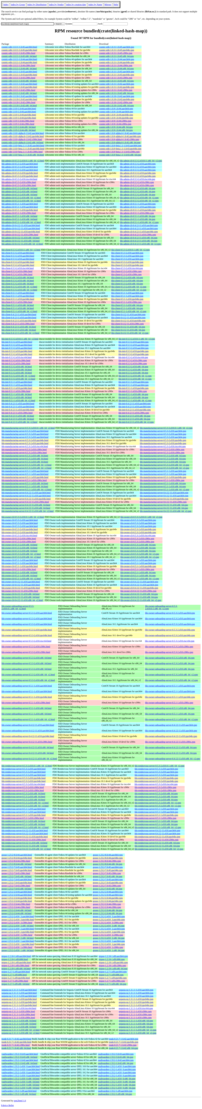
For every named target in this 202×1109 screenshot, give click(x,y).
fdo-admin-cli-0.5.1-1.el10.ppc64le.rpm (138, 210)
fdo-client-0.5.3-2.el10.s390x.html (17, 271)
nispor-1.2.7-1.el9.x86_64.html (15, 984)
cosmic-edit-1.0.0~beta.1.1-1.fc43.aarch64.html (23, 145)
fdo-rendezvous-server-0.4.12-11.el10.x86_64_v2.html (26, 849)
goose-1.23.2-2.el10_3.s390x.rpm (108, 922)
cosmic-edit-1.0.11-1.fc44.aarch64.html (19, 59)
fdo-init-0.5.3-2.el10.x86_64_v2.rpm (135, 376)
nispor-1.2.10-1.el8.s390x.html (15, 965)
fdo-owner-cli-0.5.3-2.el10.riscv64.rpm (138, 535)
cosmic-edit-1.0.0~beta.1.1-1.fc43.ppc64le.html (23, 148)
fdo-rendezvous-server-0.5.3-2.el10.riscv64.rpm (156, 784)
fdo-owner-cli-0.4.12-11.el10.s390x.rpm (138, 591)
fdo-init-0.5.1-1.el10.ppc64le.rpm (133, 388)
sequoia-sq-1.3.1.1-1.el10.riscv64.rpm (136, 1008)
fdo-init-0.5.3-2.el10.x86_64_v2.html (18, 376)
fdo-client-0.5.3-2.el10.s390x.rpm (126, 271)
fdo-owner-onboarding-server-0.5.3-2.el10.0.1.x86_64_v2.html (18, 607)
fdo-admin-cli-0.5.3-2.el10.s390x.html (19, 182)
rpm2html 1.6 (20, 1100)
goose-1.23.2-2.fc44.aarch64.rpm (108, 892)
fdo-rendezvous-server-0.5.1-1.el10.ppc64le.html (24, 815)
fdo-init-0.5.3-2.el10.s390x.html (16, 360)
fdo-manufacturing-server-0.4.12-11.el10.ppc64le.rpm (164, 499)
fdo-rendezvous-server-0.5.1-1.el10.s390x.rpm (155, 818)
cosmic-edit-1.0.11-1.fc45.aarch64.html (19, 47)
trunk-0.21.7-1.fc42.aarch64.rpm (123, 1039)
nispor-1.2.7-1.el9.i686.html (14, 975)
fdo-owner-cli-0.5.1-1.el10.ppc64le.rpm (138, 566)
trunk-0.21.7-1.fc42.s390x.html (16, 1045)
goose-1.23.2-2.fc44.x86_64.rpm (107, 910)
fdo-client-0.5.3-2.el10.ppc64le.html (18, 262)
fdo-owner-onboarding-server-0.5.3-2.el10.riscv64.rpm (169, 641)
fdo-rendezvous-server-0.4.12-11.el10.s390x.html (24, 840)
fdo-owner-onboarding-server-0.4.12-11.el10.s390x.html (27, 742)
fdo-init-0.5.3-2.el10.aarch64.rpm (133, 342)
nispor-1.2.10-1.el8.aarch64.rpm (113, 956)
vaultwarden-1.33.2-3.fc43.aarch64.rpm (116, 1054)
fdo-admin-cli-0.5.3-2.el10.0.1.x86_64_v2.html (23, 161)
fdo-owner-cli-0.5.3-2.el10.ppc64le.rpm (138, 529)
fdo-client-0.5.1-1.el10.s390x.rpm (126, 302)
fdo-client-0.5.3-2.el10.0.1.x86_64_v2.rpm (130, 250)
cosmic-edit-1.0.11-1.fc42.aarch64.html (19, 84)
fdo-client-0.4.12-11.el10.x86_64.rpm (128, 327)
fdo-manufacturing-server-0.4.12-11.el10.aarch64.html (26, 492)
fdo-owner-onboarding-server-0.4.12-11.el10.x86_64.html (28, 747)
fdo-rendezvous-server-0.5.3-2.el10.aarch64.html (24, 769)
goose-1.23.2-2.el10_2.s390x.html (17, 935)
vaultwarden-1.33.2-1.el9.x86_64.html (19, 1094)
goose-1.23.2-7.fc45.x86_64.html (17, 876)
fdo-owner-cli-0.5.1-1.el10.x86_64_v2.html (21, 578)
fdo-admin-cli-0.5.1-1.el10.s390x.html (19, 213)
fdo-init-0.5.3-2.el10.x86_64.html (17, 366)
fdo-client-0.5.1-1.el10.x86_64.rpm (127, 305)
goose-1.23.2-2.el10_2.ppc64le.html (18, 932)
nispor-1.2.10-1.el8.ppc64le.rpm (113, 962)
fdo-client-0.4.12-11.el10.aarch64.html (19, 314)
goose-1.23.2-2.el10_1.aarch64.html (18, 941)
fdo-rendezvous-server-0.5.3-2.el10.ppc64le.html (24, 778)
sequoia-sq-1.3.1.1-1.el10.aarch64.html (19, 990)
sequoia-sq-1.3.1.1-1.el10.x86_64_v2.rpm (137, 1030)
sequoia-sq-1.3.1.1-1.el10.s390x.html (18, 1011)
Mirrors (108, 4)
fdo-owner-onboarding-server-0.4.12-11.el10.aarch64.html (28, 725)
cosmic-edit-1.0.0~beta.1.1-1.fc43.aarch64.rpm (120, 145)
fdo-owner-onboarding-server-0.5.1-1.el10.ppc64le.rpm (170, 697)
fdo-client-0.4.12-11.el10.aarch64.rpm (128, 314)
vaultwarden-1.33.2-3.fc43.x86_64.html (19, 1057)
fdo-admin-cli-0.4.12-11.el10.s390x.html (20, 234)
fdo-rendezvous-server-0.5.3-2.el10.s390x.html (23, 787)
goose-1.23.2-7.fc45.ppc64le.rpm (108, 870)
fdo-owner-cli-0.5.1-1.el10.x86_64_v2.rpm (139, 578)
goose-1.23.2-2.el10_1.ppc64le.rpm (109, 944)
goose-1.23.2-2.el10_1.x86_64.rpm (108, 950)
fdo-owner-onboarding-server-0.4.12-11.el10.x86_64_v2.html (29, 758)
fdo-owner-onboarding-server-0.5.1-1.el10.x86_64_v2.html (28, 719)
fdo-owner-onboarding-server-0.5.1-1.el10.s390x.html (26, 702)
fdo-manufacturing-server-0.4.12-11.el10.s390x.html (25, 502)
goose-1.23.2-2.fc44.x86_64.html (17, 910)
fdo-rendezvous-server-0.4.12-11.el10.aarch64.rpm (157, 830)
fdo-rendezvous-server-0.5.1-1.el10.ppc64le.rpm (156, 815)
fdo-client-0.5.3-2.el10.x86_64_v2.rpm (128, 287)
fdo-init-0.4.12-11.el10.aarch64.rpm (134, 403)
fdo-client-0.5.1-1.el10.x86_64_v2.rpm (128, 311)
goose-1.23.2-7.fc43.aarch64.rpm (108, 879)
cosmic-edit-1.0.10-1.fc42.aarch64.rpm (116, 96)
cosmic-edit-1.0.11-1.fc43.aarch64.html (19, 71)
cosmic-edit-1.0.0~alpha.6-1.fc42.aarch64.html (23, 133)
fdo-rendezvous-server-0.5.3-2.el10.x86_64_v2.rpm (158, 803)
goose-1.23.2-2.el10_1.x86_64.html (18, 950)
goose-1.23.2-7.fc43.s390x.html (16, 885)
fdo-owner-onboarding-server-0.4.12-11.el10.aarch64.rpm (171, 725)
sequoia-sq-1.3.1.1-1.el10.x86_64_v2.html (21, 1030)
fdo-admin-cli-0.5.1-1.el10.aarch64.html (20, 204)
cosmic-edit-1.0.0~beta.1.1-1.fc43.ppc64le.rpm (120, 148)
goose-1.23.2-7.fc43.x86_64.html (17, 889)
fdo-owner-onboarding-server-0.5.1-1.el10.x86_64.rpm (170, 708)
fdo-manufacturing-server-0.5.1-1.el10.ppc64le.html (25, 477)
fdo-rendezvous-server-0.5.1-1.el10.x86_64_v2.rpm (158, 827)
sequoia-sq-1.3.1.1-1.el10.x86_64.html (19, 1021)
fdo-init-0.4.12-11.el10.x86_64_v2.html (19, 422)
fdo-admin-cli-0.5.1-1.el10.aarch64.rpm (138, 204)
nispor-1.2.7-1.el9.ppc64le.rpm (113, 978)
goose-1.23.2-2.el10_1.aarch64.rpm (109, 941)
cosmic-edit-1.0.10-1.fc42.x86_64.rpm (116, 105)
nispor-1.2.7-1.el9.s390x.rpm (112, 981)
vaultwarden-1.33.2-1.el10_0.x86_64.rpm (116, 1078)
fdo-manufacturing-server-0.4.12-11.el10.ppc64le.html (26, 499)
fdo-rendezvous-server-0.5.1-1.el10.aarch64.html (24, 809)
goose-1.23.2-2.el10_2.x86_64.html (18, 938)
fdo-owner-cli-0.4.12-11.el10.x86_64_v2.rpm (140, 600)
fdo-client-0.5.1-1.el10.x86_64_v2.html (19, 311)
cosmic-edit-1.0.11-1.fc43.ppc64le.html (19, 75)
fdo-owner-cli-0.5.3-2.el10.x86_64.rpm (138, 545)
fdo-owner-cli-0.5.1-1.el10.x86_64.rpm (138, 572)
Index (5, 4)
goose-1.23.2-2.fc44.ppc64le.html (17, 898)
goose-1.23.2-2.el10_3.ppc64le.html (18, 919)
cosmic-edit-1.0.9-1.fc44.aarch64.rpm (116, 108)
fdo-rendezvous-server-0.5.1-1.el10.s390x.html (23, 818)
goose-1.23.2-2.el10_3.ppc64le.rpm (109, 919)
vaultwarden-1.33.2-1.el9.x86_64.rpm (115, 1094)
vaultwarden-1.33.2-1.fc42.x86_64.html (19, 1063)
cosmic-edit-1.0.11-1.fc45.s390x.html (18, 53)
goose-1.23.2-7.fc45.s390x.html (16, 873)
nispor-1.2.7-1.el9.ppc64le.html (16, 978)
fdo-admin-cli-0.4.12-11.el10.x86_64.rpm (138, 238)
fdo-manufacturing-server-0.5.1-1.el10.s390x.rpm (162, 480)
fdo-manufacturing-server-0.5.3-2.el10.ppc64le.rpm (163, 440)
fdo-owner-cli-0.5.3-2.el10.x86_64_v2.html (21, 554)
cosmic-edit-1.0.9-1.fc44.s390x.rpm (115, 121)
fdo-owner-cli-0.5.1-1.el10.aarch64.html (20, 560)
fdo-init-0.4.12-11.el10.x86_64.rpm (134, 416)
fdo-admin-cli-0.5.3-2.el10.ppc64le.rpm (138, 173)
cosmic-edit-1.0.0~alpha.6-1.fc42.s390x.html (22, 139)
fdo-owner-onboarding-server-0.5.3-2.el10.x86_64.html (26, 658)
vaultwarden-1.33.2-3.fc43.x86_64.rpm (115, 1057)
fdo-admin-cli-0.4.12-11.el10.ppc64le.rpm (139, 231)
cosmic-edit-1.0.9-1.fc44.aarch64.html (19, 108)
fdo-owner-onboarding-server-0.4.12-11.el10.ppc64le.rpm (171, 736)
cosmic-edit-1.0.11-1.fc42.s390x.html (18, 90)
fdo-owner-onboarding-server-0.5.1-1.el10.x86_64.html (26, 708)
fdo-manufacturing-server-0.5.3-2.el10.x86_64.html (25, 455)
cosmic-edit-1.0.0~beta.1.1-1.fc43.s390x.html (22, 152)
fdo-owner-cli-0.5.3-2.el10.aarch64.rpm (138, 520)
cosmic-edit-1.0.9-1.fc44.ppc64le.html (19, 115)
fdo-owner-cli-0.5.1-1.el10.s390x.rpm (137, 569)
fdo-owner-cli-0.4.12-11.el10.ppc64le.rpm (139, 588)
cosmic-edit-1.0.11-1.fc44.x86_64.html (19, 68)
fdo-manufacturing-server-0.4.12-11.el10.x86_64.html (26, 505)
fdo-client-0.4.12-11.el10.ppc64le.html (19, 320)
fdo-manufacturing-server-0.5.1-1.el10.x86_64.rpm (163, 483)
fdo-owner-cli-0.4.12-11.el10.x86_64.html (21, 594)
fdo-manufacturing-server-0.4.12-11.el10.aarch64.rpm (164, 492)
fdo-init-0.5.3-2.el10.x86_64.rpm (133, 366)
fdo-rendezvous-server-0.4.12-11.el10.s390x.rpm (156, 840)
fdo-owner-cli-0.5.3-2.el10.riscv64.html (19, 535)
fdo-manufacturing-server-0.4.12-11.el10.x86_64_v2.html (28, 511)
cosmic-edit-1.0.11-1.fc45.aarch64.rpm (116, 47)
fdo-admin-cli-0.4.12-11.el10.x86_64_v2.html (22, 244)
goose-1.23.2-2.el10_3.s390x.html (17, 922)
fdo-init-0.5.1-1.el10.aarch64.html (17, 382)
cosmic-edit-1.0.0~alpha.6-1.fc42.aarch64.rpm (120, 133)
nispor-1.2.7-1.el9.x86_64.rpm (112, 984)
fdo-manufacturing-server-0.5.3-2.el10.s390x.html (24, 449)
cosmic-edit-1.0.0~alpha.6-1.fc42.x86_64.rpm (119, 142)
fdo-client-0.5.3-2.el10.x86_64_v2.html (19, 287)
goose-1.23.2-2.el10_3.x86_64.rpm (108, 926)
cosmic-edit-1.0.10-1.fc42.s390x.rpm (115, 102)
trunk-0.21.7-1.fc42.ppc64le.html (16, 1042)
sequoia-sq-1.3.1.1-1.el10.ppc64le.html (19, 999)
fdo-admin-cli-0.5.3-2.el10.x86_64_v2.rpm (139, 198)
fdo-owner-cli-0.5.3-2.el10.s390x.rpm (137, 538)
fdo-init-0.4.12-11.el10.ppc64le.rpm (134, 410)
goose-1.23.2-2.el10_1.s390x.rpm (108, 947)
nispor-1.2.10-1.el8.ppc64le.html (16, 962)
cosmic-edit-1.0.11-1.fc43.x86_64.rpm (116, 81)
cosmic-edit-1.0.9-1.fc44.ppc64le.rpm (116, 115)
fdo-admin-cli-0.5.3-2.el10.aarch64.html (20, 164)
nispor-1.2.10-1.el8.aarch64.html (16, 956)
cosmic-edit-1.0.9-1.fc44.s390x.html (18, 121)
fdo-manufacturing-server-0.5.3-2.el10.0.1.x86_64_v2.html (28, 428)
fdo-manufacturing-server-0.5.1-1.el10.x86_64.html (25, 483)
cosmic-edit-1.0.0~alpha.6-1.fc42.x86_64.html (22, 142)
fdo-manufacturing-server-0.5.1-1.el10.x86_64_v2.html (26, 489)
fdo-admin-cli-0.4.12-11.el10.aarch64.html (21, 225)
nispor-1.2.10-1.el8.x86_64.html (16, 968)
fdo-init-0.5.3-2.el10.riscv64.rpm (133, 357)
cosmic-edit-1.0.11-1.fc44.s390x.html (18, 65)
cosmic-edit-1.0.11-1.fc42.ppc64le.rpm (116, 87)
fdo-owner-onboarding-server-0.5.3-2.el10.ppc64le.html (27, 630)
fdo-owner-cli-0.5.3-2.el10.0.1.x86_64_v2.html (23, 517)
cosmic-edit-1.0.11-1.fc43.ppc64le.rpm (116, 75)
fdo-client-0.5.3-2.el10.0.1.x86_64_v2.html (21, 250)
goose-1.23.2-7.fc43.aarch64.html (17, 879)
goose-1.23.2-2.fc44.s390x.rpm (107, 904)
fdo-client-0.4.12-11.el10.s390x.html (18, 324)
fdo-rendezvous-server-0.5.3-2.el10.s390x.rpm (155, 787)
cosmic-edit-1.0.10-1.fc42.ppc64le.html (19, 99)
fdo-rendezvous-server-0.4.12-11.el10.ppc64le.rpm (157, 836)
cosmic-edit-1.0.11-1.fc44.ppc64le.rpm (116, 62)
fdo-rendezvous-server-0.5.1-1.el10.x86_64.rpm (156, 821)
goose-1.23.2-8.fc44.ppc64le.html (17, 858)
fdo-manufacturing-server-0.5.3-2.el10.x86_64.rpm (163, 455)
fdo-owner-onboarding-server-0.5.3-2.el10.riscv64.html (26, 641)
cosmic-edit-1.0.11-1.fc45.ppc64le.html (19, 50)
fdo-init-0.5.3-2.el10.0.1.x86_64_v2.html (20, 339)
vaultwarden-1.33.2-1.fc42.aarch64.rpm (116, 1060)
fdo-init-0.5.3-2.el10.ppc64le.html (17, 351)
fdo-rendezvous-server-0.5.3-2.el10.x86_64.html (23, 793)
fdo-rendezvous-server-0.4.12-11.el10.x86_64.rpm (157, 843)
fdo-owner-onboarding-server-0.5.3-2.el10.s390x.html (26, 646)
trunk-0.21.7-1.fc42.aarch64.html (16, 1039)
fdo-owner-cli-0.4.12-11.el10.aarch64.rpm (139, 582)
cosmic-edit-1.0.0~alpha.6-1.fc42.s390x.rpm (119, 139)
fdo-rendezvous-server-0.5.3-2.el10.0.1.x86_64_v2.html (27, 766)
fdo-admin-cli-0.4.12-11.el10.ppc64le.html (21, 231)
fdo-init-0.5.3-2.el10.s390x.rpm (132, 360)
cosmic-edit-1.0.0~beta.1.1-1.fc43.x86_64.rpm (120, 155)
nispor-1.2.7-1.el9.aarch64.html (16, 971)
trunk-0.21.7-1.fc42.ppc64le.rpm (123, 1042)
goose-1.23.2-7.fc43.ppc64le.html (17, 882)
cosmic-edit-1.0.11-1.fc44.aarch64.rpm (116, 59)
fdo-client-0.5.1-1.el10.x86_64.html (18, 305)
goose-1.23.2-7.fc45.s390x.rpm (107, 873)
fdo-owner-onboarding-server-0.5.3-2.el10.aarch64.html (27, 613)
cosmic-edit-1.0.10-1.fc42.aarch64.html (19, 96)
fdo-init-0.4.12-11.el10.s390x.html (17, 413)
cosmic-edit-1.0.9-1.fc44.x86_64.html (19, 127)
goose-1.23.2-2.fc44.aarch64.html (17, 892)
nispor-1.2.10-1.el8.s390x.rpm (112, 965)
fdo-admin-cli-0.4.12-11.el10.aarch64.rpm (139, 225)
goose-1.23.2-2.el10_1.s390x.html (17, 947)
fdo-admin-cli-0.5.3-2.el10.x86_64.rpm (137, 188)
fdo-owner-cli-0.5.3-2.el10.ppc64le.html (20, 529)
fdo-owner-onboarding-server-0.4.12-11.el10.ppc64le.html (28, 736)
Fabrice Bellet (7, 1105)
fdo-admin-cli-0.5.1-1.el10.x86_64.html (19, 216)
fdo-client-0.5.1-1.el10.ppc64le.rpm (127, 299)
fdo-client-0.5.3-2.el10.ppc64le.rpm (127, 262)
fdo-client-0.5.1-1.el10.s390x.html (17, 302)
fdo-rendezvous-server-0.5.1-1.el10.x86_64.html (23, 821)
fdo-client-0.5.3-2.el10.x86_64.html (18, 277)
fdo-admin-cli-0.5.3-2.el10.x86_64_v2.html (21, 198)
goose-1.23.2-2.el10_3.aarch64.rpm (109, 916)
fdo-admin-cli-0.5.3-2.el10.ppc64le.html (20, 173)
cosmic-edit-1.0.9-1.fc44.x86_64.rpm (116, 127)
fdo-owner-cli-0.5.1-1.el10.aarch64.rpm (138, 560)
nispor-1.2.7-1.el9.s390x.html (15, 981)
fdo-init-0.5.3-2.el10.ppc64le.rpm (133, 351)
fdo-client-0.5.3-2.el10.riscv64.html (18, 268)
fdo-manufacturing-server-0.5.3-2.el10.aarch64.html (25, 431)
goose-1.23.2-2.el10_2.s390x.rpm (108, 935)
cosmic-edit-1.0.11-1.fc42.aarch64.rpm (116, 84)
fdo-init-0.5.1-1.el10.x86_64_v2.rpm (135, 400)
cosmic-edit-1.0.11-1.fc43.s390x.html (18, 78)
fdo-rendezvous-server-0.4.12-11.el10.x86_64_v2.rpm (159, 849)
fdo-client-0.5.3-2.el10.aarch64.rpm (127, 253)
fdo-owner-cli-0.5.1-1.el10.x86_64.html (19, 572)
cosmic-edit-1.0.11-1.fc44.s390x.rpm (115, 65)
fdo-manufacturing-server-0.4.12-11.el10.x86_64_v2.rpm (165, 511)
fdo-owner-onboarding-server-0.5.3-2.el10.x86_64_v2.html (28, 674)
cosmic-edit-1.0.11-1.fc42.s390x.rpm (115, 90)
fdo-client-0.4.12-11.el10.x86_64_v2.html (20, 333)
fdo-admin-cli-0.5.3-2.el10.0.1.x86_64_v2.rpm (141, 161)
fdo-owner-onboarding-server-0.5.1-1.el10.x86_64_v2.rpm (171, 719)
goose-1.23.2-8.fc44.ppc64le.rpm (108, 858)
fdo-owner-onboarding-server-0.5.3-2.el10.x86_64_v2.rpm (171, 674)
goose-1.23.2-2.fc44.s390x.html (16, 904)
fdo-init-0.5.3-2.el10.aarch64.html (17, 342)
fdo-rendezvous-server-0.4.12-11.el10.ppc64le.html (25, 836)
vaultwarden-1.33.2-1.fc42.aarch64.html (20, 1060)
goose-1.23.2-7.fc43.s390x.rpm (107, 885)
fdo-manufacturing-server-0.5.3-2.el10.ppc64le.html (25, 440)
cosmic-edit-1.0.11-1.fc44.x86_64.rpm (116, 68)
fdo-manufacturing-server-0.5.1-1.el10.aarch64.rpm (163, 471)
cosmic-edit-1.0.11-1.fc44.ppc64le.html (19, 62)
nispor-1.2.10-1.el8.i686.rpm (112, 959)
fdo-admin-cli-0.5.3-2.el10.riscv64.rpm (137, 179)
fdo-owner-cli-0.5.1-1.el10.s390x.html (19, 569)
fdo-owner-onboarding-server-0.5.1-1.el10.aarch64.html (27, 686)
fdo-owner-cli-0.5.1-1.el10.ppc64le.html (20, 566)
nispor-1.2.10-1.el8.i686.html (15, 959)
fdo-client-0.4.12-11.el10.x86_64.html (19, 327)
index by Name (95, 4)
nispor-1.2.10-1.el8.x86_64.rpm (113, 968)
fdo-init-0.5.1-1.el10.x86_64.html (17, 394)
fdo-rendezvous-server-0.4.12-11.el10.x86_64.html (24, 843)
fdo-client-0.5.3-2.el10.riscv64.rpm (127, 268)
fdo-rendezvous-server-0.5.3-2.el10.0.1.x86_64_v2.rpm (159, 766)
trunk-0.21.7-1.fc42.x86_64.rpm (123, 1048)
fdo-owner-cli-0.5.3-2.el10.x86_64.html (19, 545)
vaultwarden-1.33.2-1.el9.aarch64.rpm (115, 1091)
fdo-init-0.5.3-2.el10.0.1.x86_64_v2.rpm (136, 339)
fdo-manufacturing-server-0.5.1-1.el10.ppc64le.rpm (163, 477)
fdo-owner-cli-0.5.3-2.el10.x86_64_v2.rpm (139, 554)
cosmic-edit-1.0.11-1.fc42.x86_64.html (19, 93)
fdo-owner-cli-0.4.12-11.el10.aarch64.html (21, 582)
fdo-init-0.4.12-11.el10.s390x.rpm (133, 413)
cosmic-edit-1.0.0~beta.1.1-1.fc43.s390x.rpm (119, 152)
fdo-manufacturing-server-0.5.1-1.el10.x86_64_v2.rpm (164, 489)
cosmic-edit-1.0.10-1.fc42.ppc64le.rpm (116, 99)
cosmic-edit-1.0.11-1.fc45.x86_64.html (19, 56)
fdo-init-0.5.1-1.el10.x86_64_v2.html (18, 400)
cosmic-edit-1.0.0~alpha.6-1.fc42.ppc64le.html (23, 136)
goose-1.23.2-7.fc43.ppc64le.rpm (108, 882)
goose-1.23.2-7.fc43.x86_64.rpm (107, 889)
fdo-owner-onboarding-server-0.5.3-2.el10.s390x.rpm (169, 646)
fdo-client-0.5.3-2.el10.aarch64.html (18, 253)
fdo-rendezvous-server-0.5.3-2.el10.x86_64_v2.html (25, 803)
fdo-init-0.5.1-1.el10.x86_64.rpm (133, 394)
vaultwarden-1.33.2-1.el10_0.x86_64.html (21, 1078)
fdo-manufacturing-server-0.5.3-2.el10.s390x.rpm (162, 449)
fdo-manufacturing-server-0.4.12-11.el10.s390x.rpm (163, 502)
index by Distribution (37, 4)
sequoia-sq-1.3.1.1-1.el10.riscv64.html (19, 1008)
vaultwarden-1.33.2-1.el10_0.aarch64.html (21, 1066)
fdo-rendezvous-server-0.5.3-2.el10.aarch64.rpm (156, 769)
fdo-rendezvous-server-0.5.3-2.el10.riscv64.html (23, 784)
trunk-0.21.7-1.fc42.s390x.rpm (122, 1045)
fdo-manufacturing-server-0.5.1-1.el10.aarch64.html (25, 471)
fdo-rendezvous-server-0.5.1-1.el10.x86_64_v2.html (25, 827)
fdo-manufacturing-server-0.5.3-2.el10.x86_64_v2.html (26, 465)
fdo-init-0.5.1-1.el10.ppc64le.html (17, 388)
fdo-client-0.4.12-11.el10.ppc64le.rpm (128, 320)
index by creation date (76, 4)
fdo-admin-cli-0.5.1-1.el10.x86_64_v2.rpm (139, 222)
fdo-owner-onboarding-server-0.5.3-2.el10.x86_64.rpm (170, 658)
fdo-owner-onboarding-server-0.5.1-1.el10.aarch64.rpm (170, 686)
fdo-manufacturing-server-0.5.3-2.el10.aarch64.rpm (163, 431)
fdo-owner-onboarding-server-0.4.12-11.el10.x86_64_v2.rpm (172, 758)
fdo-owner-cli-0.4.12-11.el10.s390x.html (20, 591)
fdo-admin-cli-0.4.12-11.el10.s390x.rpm (138, 234)
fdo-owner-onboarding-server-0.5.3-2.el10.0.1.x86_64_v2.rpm (161, 607)
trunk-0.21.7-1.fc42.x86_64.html (16, 1048)
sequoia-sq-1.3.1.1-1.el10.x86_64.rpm (136, 1021)
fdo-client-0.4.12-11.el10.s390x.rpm (127, 324)
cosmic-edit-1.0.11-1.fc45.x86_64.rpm (116, 56)
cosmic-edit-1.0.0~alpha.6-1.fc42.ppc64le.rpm (120, 136)
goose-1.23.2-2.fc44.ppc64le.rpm (108, 898)
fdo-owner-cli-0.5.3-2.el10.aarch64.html (20, 520)
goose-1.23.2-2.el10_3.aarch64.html (18, 916)
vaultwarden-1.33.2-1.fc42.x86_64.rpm (115, 1063)
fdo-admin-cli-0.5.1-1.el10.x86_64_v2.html (21, 222)
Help (116, 4)
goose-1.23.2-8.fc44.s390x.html (16, 861)
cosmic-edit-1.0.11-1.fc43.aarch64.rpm (116, 71)
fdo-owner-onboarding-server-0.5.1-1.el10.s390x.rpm (169, 702)
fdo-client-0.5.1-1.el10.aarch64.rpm (127, 293)
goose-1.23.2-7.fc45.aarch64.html (17, 867)
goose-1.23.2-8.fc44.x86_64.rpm (107, 864)
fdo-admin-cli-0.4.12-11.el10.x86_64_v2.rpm (140, 244)
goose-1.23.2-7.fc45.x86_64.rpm (107, 876)
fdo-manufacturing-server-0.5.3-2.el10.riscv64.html (25, 446)
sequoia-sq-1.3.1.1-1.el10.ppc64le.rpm (136, 999)
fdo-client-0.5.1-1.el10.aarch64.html (18, 293)
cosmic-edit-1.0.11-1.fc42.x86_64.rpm (116, 93)
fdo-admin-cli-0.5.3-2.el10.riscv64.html (19, 179)
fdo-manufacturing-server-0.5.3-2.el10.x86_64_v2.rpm (164, 465)
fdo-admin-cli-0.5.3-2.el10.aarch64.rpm (138, 164)
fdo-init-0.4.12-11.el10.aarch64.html (18, 403)
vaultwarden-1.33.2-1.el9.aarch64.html (19, 1091)
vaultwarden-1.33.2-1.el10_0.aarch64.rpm (117, 1066)
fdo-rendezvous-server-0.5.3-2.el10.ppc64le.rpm (156, 778)
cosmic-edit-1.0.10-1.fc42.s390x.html (18, 102)
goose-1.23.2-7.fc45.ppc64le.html (17, 870)
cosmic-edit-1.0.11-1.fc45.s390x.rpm (115, 53)
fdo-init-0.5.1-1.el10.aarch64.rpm (133, 382)
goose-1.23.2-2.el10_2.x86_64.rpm (108, 938)
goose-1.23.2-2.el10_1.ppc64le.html (18, 944)
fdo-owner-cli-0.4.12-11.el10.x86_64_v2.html (22, 600)
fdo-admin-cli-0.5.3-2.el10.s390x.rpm (137, 182)
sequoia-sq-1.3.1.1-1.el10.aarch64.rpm (136, 990)
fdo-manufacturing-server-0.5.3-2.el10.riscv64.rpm (163, 446)
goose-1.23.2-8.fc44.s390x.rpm (107, 861)
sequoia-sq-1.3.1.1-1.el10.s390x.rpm (135, 1011)
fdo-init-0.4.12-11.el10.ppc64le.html (18, 410)
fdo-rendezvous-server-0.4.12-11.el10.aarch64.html (25, 830)
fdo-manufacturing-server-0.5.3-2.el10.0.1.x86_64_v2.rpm (166, 428)
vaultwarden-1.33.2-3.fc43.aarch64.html (20, 1054)
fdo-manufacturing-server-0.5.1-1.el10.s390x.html (24, 480)
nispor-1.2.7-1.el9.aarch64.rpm (113, 971)
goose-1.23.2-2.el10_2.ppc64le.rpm (109, 932)
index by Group (18, 4)
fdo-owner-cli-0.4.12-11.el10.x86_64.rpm (139, 594)
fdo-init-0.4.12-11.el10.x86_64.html (18, 416)
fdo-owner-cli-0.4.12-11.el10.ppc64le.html (21, 588)
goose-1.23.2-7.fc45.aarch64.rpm (108, 867)
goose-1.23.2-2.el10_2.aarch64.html (18, 929)
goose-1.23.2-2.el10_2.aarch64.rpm (109, 929)
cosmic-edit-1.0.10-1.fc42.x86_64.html (19, 105)
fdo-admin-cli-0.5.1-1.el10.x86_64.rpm (137, 216)
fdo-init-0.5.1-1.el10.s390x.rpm (132, 391)
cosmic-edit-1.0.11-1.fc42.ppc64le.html (19, 87)
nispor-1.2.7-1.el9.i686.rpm (111, 975)
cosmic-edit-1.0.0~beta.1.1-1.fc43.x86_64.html (23, 155)
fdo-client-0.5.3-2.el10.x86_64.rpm (127, 277)
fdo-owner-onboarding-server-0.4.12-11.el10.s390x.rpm (170, 742)
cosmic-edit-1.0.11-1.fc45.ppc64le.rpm (116, 50)
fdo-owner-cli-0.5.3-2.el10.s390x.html (19, 538)
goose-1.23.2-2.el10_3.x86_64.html (18, 926)
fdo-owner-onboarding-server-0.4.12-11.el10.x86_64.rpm (171, 747)
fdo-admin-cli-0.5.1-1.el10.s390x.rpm (137, 213)
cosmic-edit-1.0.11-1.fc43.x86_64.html (19, 81)
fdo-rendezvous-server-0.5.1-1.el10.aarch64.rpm (156, 809)
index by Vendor (56, 4)
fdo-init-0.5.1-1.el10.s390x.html (16, 391)
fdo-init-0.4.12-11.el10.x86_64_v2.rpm (136, 422)
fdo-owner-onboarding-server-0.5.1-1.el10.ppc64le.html (27, 697)
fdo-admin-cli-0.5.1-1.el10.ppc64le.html (20, 210)
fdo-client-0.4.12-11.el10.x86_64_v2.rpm (130, 333)
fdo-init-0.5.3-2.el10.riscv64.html (17, 357)
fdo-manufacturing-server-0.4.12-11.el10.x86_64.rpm (164, 505)
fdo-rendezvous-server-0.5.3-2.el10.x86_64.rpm (156, 793)
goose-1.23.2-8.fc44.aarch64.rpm (108, 855)
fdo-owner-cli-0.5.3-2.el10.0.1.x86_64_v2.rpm (141, 517)
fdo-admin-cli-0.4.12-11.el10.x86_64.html (21, 238)
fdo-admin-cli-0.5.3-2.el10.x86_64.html (19, 188)
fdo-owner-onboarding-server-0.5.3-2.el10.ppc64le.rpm (170, 630)
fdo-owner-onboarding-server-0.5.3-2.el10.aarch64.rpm (170, 613)
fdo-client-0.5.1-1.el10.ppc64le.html (18, 299)
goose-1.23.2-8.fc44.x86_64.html (17, 864)
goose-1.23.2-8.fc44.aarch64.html (17, 855)
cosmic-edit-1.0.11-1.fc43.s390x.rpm (115, 78)
